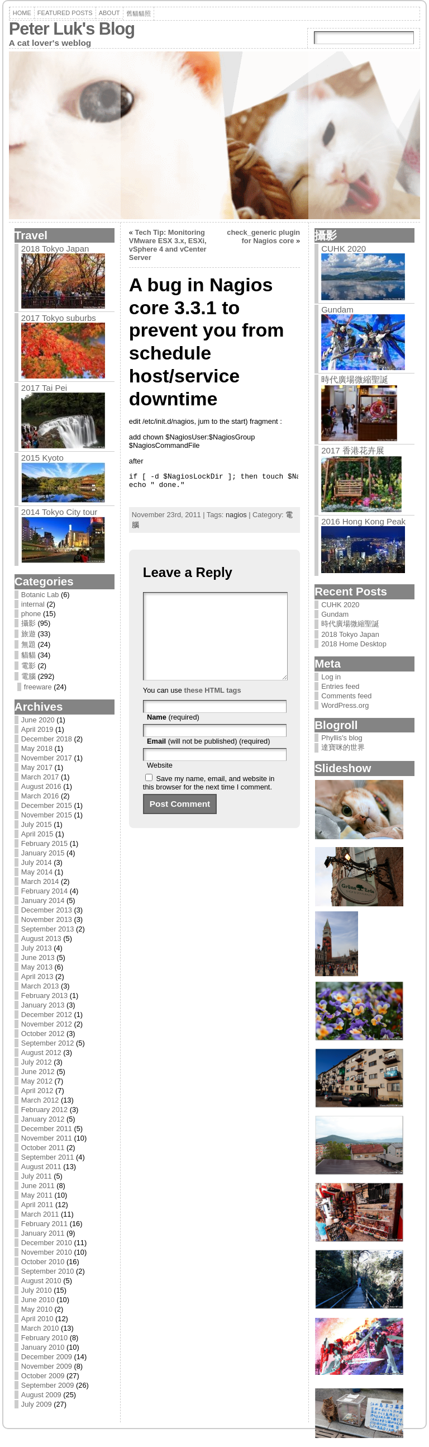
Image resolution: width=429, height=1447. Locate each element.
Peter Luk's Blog (72, 29)
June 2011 (38, 1185)
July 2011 (36, 1176)
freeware (38, 687)
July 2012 (36, 1062)
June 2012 (38, 1071)
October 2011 (43, 1147)
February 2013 (44, 995)
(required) (173, 734)
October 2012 (43, 1033)
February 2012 (44, 1109)
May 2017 (37, 767)
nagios (236, 514)
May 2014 (37, 872)
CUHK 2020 (343, 248)
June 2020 (38, 720)
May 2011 (37, 1195)
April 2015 (37, 834)
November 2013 (46, 919)
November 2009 (46, 1366)
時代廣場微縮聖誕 (354, 379)
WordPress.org (345, 705)
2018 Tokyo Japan (55, 248)
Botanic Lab (40, 594)
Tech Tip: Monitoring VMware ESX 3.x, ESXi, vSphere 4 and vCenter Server (168, 245)
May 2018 (37, 748)
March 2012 (40, 1100)
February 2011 (44, 1223)
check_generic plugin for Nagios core (263, 236)
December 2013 (46, 910)
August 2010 (41, 1280)
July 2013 (36, 948)
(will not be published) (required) (208, 758)
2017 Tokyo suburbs (58, 318)
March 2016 (40, 796)
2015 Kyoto (42, 457)
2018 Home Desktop (354, 644)
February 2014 (44, 891)
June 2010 (38, 1299)
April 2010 (37, 1318)
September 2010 (47, 1271)
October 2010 (43, 1261)
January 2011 (43, 1233)
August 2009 (41, 1395)
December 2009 (46, 1357)
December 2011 (46, 1128)
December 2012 (46, 1014)
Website (160, 782)
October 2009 (43, 1376)
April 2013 (37, 976)
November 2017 (46, 758)
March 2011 (40, 1214)
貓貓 (28, 655)
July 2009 (36, 1404)
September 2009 (47, 1385)
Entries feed (340, 686)
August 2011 (41, 1166)
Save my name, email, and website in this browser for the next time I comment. (209, 799)
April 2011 (37, 1204)
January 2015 (43, 853)
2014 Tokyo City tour (59, 512)
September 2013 (47, 929)
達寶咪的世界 (343, 747)
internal (33, 604)
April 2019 (37, 729)
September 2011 (47, 1157)
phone (31, 613)
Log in (331, 677)
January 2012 (43, 1119)
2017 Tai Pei (44, 388)
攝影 (28, 623)
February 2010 (44, 1337)
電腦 (28, 676)
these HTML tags (212, 707)
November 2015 (46, 815)
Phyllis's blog (342, 738)
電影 (28, 665)
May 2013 (37, 967)
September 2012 (47, 1043)
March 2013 (40, 986)
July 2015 (36, 824)
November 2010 (46, 1252)
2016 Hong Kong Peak (363, 521)
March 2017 (40, 777)
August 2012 (41, 1052)
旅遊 (28, 634)
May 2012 (37, 1081)
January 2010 (43, 1347)
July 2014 (36, 862)
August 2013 (41, 938)
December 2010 (46, 1242)
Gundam (337, 309)
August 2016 (41, 786)
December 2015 (46, 805)
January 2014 (43, 900)
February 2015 (44, 843)
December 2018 (46, 739)
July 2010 (36, 1290)
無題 (28, 644)
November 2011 (46, 1138)
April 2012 (37, 1090)
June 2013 (38, 957)
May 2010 (37, 1309)
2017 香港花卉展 (352, 450)
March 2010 (40, 1328)
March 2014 (40, 881)
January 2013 (43, 1005)
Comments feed (346, 696)
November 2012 (46, 1024)
